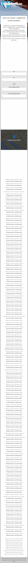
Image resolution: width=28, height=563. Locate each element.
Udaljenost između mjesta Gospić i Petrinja (13, 441)
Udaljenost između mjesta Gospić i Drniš (14, 388)
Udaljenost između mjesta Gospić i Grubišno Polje (14, 529)
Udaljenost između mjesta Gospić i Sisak (14, 421)
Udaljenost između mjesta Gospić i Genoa (14, 549)
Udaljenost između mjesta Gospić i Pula (14, 429)
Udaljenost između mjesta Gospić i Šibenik (14, 275)
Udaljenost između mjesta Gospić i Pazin (14, 513)
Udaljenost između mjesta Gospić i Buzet (14, 218)
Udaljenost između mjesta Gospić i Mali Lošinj (14, 287)
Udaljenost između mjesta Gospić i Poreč (14, 363)
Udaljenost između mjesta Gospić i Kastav (14, 291)
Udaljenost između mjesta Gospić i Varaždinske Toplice (14, 437)
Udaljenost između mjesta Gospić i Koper (14, 542)
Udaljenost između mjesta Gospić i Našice (14, 308)
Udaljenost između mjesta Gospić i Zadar (14, 214)
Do (14, 77)
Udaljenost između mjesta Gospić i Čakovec (14, 425)
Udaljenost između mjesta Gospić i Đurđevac (14, 504)
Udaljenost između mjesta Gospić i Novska (14, 384)
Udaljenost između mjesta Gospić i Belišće (14, 179)
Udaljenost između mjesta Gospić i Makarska (14, 465)
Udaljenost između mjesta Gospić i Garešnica (14, 198)
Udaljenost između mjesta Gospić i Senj (14, 400)
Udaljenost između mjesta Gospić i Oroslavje (14, 500)
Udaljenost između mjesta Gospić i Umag (14, 255)
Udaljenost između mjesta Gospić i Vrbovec (14, 202)
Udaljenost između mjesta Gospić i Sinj (14, 339)
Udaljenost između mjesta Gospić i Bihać (14, 545)
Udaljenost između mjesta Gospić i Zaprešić (14, 533)
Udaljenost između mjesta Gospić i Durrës (14, 540)
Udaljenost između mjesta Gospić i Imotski (14, 351)
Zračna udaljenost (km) (14, 87)
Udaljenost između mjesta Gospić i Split (14, 380)
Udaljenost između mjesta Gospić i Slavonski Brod (14, 525)
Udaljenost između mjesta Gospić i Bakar (14, 404)
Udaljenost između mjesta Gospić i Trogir (14, 330)
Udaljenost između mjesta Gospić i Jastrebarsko (14, 433)
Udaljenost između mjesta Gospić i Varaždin (14, 376)
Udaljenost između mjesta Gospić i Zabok (14, 230)
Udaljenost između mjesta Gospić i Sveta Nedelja (14, 210)
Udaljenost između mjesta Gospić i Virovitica (14, 271)
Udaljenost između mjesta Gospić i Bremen (14, 547)
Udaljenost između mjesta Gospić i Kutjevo (14, 359)
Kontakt (24, 558)
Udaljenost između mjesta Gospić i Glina (14, 312)
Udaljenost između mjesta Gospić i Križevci (14, 242)
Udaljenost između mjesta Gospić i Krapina (14, 238)
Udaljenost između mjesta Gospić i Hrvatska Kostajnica (14, 316)
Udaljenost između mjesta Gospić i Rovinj (14, 259)
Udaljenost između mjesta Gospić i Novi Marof (14, 453)
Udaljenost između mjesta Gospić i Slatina (14, 320)
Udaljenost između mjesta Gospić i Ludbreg (14, 322)
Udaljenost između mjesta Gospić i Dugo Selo (14, 408)
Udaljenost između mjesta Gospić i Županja (14, 263)
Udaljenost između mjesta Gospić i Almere (14, 552)
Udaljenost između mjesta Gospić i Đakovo (13, 445)
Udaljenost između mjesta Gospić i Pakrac (14, 300)
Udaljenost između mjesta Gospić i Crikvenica (14, 295)
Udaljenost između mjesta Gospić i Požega (13, 392)
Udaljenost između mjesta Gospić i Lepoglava (14, 326)
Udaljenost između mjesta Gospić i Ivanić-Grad (14, 416)
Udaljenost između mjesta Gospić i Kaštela (14, 347)
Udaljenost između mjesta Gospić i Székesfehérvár (14, 550)
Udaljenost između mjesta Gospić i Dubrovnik (14, 365)
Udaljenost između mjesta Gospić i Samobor (14, 369)
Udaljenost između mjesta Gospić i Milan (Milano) (14, 554)
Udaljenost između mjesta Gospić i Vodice (14, 474)
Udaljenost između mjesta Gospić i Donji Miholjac (14, 355)
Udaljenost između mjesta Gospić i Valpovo (14, 304)
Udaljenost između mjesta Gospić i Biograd (14, 372)
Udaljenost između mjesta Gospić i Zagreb (14, 521)
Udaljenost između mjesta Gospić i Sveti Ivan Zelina (14, 496)
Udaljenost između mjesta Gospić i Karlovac (14, 251)
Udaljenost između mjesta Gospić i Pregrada (14, 234)
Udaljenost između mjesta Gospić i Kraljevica (14, 482)
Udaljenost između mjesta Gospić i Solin (14, 461)
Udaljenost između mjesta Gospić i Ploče (14, 183)
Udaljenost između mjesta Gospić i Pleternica (14, 486)
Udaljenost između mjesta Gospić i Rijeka (14, 478)
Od (14, 71)
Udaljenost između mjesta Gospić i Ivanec (14, 457)
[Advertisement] (14, 56)
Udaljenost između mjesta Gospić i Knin (14, 279)
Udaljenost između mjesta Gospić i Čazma (14, 193)
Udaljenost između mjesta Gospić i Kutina (14, 470)
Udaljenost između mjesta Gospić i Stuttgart (14, 543)
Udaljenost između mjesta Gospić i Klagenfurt (14, 538)
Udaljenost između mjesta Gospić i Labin (14, 222)
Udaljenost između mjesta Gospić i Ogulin (14, 247)
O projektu (13, 558)
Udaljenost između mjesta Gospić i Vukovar (14, 267)
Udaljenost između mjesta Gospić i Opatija (14, 283)
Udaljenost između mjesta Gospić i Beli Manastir (14, 226)
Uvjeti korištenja (19, 558)
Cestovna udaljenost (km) (14, 93)
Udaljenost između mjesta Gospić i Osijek (14, 517)
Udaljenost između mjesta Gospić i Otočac (14, 449)
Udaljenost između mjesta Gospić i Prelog (14, 412)
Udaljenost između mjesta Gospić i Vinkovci (14, 490)
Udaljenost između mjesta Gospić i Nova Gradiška (14, 191)
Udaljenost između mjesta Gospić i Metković (14, 187)
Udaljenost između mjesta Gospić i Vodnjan (14, 508)
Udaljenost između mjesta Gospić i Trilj (14, 334)
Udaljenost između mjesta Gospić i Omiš (14, 343)
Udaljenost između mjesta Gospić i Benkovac (14, 494)
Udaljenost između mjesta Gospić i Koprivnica (14, 396)
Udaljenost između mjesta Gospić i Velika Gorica (14, 206)
